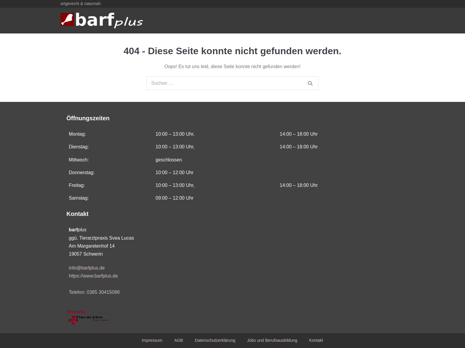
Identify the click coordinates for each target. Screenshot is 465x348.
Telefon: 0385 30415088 (94, 292)
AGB (178, 340)
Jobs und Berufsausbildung (272, 340)
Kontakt (316, 340)
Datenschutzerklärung (215, 340)
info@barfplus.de (87, 267)
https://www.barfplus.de (93, 275)
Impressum (152, 340)
